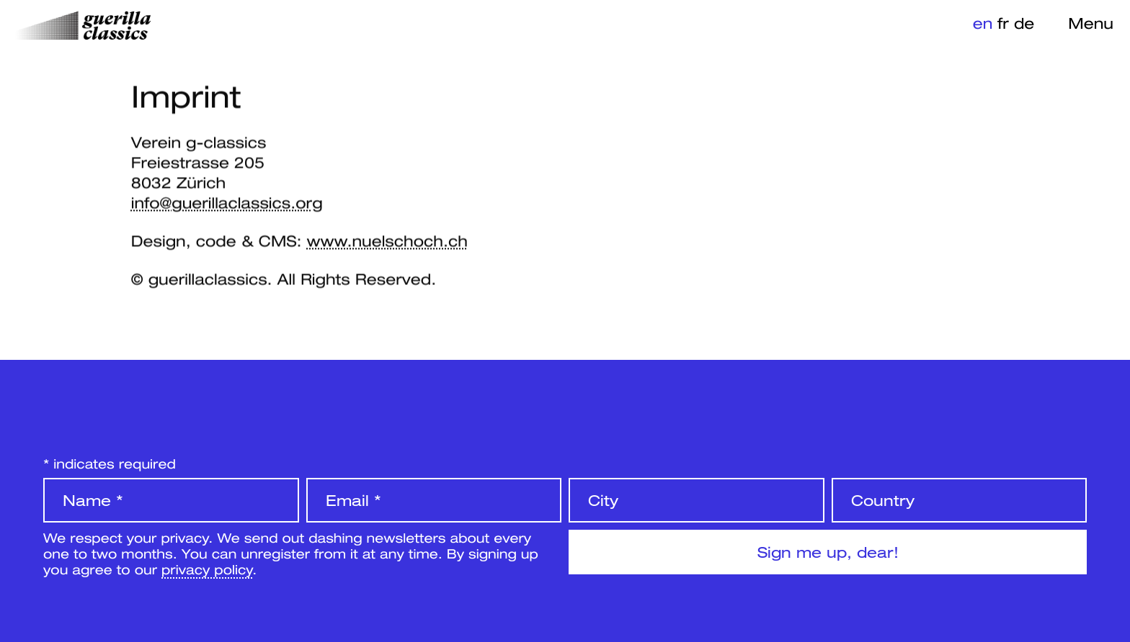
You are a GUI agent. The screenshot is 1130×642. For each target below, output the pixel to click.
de (1024, 23)
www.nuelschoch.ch (386, 241)
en (983, 23)
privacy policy (206, 569)
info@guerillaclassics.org (227, 203)
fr (1003, 23)
